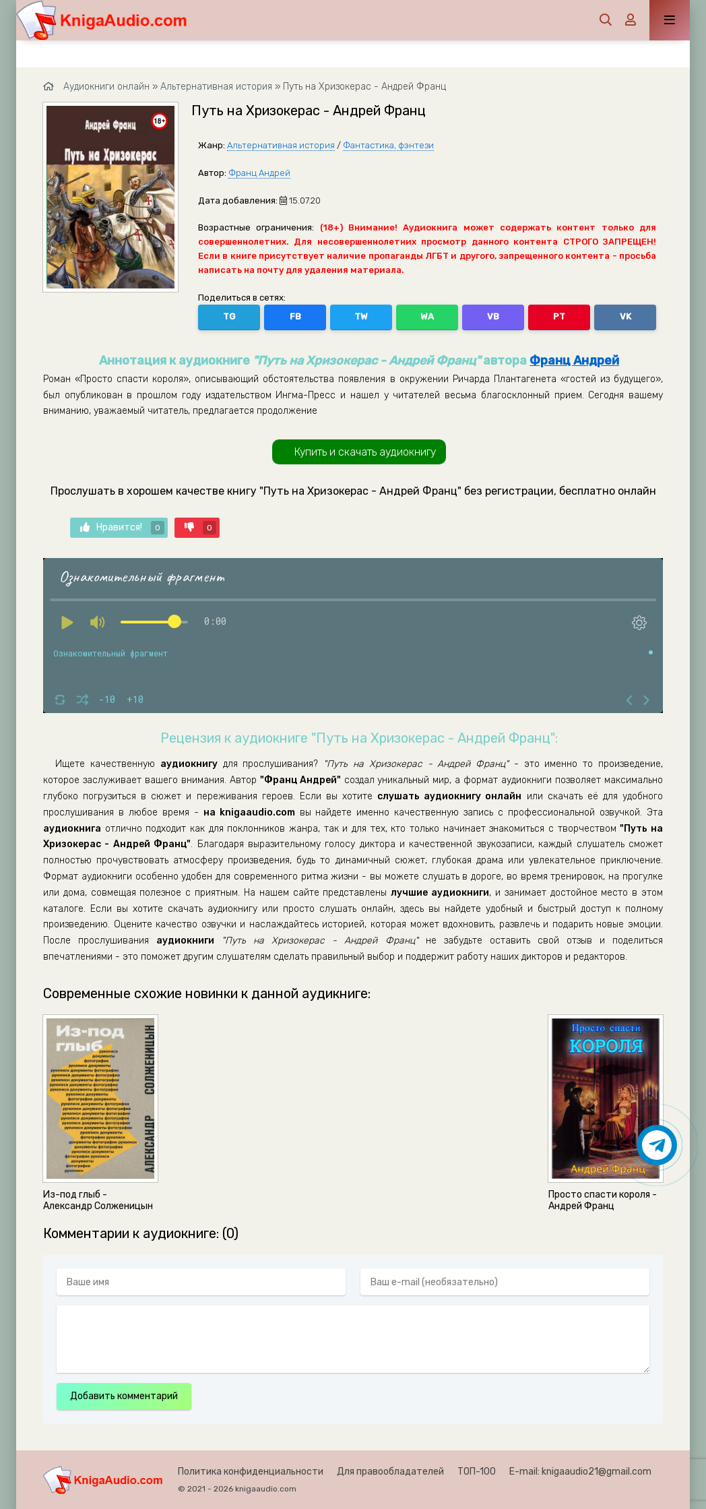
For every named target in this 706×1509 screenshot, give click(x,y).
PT (559, 316)
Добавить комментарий (124, 1396)
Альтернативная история (281, 145)
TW (361, 316)
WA (427, 316)
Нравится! (122, 527)
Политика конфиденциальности (250, 1471)
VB (493, 316)
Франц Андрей (259, 173)
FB (295, 316)
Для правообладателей (390, 1471)
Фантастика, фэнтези (388, 145)
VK (625, 316)
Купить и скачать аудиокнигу (365, 451)
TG (229, 316)
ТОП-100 (476, 1471)
